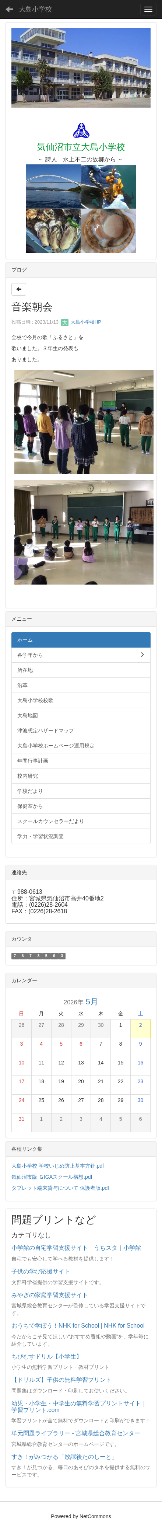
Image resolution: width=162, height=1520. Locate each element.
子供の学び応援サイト (40, 1271)
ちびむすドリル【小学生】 (46, 1356)
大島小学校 (35, 9)
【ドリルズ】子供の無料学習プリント (61, 1380)
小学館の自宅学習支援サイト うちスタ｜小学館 (76, 1248)
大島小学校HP (81, 322)
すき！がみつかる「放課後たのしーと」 (64, 1457)
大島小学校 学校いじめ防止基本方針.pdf (57, 1166)
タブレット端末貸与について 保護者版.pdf (60, 1188)
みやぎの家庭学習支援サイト (49, 1295)
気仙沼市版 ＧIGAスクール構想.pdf (51, 1177)
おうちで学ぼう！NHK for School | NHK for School (78, 1325)
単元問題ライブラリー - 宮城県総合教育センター (75, 1433)
